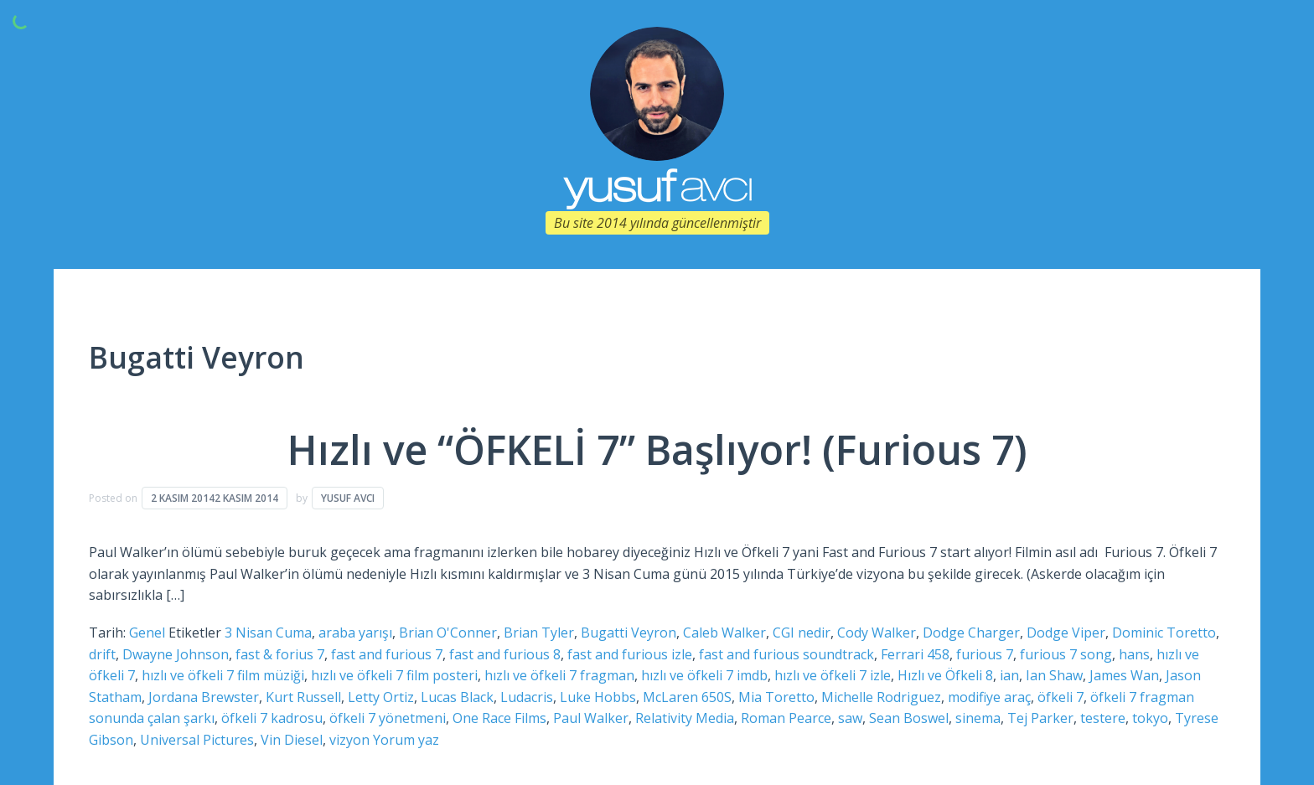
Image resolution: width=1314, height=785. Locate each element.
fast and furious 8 (505, 654)
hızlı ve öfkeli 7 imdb (704, 675)
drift (102, 654)
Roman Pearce (786, 718)
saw (850, 718)
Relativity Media (684, 718)
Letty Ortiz (381, 697)
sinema (978, 718)
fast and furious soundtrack (786, 654)
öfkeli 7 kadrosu (272, 718)
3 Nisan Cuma (268, 632)
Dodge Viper (1066, 632)
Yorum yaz (406, 740)
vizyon (349, 740)
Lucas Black (457, 697)
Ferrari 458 (915, 654)
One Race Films (499, 718)
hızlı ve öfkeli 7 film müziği (223, 675)
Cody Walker (876, 632)
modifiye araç (989, 697)
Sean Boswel (909, 718)
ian (1009, 675)
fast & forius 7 (279, 654)
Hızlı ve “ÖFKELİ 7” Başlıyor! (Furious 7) (657, 449)
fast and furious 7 (386, 654)
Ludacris (526, 697)
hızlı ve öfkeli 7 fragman (559, 675)
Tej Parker (1040, 718)
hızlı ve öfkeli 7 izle (832, 675)
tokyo (1150, 718)
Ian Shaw (1054, 675)
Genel (147, 632)
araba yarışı (355, 632)
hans (1134, 654)
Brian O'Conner (448, 632)
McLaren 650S (687, 697)
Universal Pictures (197, 740)
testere (1102, 718)
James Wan (1124, 675)
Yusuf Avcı (348, 498)
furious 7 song (1066, 654)
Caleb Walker (724, 632)
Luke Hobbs (598, 697)
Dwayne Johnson (175, 654)
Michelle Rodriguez (881, 697)
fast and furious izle (629, 654)
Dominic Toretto (1164, 632)
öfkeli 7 (1060, 697)
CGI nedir (801, 632)
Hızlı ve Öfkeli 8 (945, 675)
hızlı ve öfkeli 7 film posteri (394, 675)
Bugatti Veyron (628, 632)
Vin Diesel (292, 740)
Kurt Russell (303, 697)
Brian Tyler (539, 632)
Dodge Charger (971, 632)
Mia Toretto (776, 697)
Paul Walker (591, 718)
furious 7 (984, 654)
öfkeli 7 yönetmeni (387, 718)
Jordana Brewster (203, 697)
